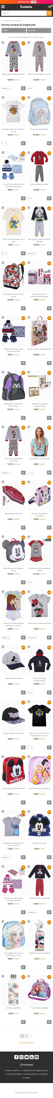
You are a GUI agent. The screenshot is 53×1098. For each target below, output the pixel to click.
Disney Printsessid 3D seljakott (39, 788)
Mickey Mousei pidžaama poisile (13, 74)
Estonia (27, 1078)
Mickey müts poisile (39, 843)
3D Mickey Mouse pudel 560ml (39, 953)
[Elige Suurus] (6, 88)
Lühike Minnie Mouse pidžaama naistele (39, 569)
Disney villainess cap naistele (13, 733)
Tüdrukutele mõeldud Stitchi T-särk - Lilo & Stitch (13, 844)
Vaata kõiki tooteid (26, 1042)
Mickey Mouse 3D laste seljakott (13, 788)
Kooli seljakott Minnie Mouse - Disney (13, 295)
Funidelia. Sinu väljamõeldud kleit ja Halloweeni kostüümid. (26, 6)
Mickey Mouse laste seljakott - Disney (13, 569)
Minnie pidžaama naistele (39, 184)
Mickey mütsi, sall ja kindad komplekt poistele (13, 350)
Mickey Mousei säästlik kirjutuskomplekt (39, 405)
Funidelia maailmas (12, 1070)
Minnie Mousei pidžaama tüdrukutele (13, 459)
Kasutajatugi (26, 1065)
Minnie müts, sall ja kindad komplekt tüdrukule (13, 899)
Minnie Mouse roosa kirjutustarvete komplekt (39, 295)
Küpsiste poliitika (31, 1074)
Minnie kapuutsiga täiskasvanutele (39, 679)
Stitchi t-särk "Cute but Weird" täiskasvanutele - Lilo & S (39, 734)
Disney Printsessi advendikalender (39, 349)
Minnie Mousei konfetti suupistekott (39, 514)
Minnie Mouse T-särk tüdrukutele (39, 623)
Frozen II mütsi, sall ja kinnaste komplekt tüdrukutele (13, 185)
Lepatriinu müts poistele (13, 678)
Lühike (5, 30)
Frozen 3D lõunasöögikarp (39, 1008)
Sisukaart (44, 1074)
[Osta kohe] (23, 88)
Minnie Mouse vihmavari (13, 513)
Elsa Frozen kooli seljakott (39, 129)
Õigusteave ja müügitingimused (35, 1070)
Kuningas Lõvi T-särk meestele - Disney (14, 130)
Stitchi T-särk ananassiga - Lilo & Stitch (14, 240)
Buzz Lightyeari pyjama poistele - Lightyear (39, 240)
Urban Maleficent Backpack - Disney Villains (13, 405)
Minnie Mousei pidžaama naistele (39, 74)
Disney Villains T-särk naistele (39, 458)
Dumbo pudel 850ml (13, 1008)
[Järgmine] (31, 1036)
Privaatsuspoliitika (14, 1074)
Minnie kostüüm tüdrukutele (39, 898)
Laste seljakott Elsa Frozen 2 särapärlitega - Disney (13, 954)
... (1, 21)
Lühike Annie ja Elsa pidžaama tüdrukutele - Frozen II (13, 624)
